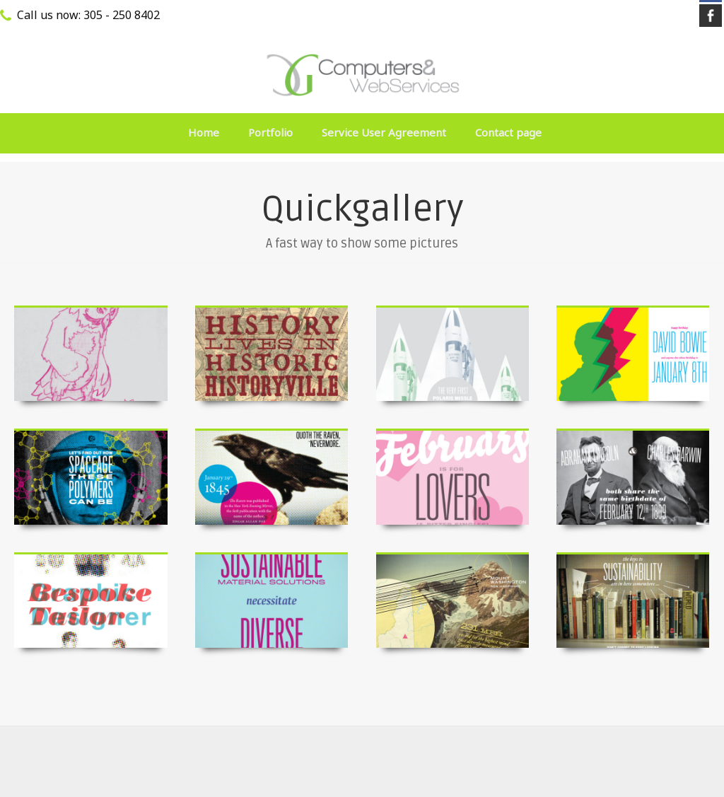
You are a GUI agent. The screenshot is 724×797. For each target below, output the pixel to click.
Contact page (508, 132)
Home (203, 132)
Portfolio (270, 132)
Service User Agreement (384, 132)
